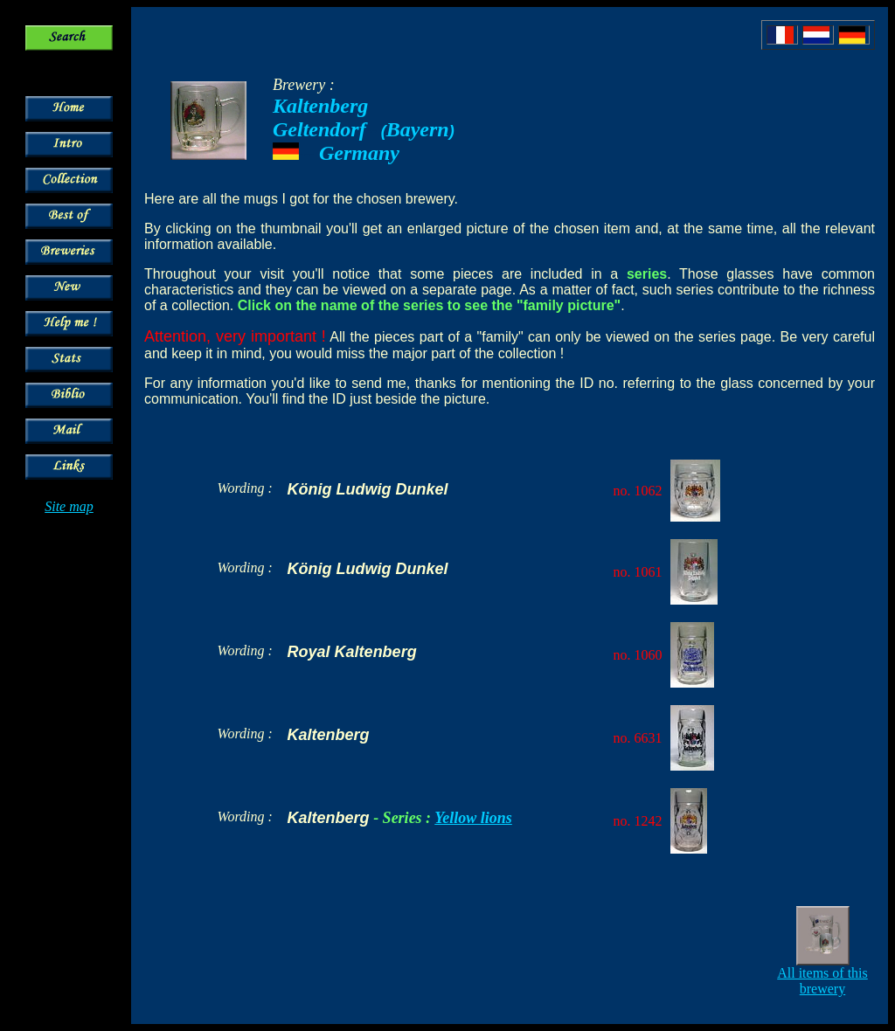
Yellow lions (473, 818)
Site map (69, 506)
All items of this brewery (822, 980)
